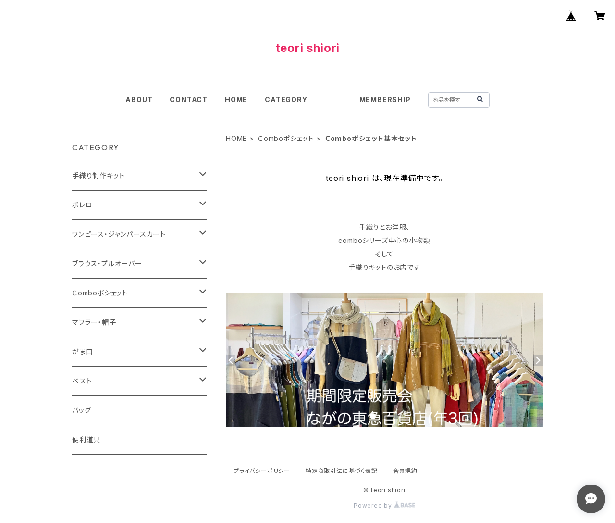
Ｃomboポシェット (286, 138)
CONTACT (189, 99)
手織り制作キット (98, 175)
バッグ (81, 410)
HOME (236, 99)
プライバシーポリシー (262, 470)
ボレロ (82, 205)
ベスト (82, 381)
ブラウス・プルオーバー (107, 263)
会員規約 (405, 470)
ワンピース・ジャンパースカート (119, 234)
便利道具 (86, 439)
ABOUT (138, 99)
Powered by (384, 505)
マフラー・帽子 (94, 322)
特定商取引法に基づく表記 (342, 470)
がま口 (82, 351)
